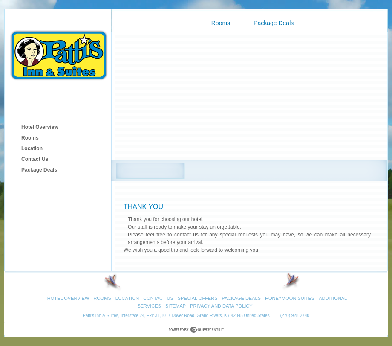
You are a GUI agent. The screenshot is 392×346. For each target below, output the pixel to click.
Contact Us (34, 159)
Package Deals (39, 170)
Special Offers (198, 298)
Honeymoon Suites (289, 298)
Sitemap (175, 305)
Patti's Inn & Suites (57, 51)
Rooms (30, 138)
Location (32, 148)
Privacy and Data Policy (221, 305)
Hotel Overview (39, 127)
